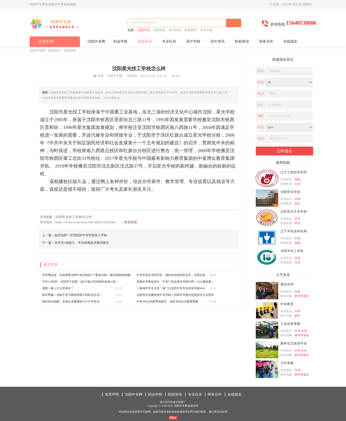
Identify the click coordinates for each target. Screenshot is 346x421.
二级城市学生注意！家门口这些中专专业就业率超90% (171, 288)
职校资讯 (145, 41)
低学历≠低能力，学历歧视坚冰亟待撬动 (82, 242)
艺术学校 (206, 30)
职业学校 (120, 41)
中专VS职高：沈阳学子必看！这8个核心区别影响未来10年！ (80, 281)
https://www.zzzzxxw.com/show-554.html (85, 222)
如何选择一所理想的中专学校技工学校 (81, 235)
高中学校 (193, 41)
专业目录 (169, 41)
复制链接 (130, 222)
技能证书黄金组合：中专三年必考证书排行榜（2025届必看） (175, 281)
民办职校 (176, 30)
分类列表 (46, 41)
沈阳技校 (160, 30)
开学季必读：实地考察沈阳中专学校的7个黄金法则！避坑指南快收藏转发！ (90, 275)
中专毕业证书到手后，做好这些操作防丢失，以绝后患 (171, 275)
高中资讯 (218, 41)
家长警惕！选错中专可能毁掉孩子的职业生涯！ (72, 294)
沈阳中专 (144, 30)
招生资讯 (70, 50)
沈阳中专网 (96, 41)
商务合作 (266, 41)
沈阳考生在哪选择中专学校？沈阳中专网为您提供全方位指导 (175, 294)
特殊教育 (191, 30)
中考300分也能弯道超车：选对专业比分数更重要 (167, 301)
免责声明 (112, 394)
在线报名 (290, 41)
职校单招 (242, 41)
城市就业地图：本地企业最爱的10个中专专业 (71, 301)
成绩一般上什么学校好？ (58, 288)
